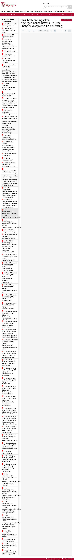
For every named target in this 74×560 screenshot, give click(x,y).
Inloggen (68, 559)
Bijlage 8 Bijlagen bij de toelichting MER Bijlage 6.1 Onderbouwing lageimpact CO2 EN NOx (9, 315)
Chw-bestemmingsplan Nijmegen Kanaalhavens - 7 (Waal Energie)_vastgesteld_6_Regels (10, 223)
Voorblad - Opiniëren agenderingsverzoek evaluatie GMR (8, 86)
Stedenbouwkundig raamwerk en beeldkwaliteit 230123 (9, 236)
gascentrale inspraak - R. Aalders (8, 55)
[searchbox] (55, 7)
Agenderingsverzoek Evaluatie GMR (8, 93)
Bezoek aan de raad (13, 11)
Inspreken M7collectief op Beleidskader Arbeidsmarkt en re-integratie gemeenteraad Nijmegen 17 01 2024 (9, 44)
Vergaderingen (24, 11)
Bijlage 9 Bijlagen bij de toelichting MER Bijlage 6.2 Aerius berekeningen (9, 324)
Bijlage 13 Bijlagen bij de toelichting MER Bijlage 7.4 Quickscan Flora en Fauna (9, 362)
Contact (70, 11)
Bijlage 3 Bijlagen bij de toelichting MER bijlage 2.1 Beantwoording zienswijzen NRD (9, 266)
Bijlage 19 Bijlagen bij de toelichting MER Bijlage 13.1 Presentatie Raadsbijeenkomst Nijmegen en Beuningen (9, 420)
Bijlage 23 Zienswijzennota (7, 452)
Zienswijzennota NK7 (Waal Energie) (8, 540)
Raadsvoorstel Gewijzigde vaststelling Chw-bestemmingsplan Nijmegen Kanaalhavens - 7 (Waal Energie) (9, 203)
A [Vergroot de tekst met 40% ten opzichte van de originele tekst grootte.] (71, 15)
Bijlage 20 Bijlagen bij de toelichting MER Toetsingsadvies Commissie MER (9, 429)
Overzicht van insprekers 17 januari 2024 (8, 30)
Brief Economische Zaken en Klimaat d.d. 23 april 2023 (9, 545)
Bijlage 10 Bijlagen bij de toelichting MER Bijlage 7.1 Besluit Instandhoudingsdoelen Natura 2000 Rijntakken (9, 333)
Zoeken (45, 4)
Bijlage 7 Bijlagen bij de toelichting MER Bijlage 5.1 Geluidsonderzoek (9, 305)
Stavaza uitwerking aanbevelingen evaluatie (9, 117)
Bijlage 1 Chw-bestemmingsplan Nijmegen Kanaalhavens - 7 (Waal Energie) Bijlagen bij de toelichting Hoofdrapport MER (9, 246)
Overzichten (34, 11)
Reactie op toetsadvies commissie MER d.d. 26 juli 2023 (9, 552)
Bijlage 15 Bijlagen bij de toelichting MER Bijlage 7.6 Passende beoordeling (9, 380)
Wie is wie (42, 11)
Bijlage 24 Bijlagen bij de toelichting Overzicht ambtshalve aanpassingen (9, 458)
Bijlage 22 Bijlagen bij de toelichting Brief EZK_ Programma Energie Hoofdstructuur (9, 445)
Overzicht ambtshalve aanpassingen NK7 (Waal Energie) (10, 533)
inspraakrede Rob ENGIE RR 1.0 (9, 66)
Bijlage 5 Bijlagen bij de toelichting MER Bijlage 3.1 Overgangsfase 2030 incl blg (9, 288)
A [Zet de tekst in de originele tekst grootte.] (66, 15)
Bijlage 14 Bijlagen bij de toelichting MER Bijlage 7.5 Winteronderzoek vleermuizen (9, 371)
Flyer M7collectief (9, 51)
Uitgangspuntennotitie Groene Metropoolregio (9, 171)
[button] (70, 7)
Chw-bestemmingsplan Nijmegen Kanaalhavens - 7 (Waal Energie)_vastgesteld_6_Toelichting (10, 213)
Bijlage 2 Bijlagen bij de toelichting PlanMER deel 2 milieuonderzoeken (9, 257)
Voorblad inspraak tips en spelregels (9, 25)
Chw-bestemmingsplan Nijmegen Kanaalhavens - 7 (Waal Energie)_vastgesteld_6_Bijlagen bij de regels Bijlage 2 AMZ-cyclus (10, 493)
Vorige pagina (66, 19)
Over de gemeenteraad (60, 11)
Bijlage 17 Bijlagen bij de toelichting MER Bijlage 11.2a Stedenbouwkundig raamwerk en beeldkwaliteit (9, 401)
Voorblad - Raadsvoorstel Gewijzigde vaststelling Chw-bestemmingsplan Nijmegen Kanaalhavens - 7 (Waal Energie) (9, 192)
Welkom (3, 11)
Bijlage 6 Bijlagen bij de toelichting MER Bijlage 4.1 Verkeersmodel (9, 297)
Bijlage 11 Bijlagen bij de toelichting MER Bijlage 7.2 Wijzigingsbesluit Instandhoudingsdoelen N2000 (10, 344)
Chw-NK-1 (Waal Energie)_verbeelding (8, 231)
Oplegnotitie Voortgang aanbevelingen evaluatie (9, 112)
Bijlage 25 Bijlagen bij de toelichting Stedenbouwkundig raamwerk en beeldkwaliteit (9, 467)
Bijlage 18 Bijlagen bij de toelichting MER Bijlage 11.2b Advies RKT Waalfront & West (9, 411)
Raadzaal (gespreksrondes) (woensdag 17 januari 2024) (33, 14)
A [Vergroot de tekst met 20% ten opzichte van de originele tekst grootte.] (68, 15)
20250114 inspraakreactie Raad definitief (8, 60)
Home (12, 14)
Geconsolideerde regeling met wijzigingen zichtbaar (9, 164)
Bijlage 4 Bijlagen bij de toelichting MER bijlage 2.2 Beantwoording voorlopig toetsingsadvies (9, 277)
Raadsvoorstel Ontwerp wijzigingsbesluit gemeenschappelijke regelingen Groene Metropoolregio (8, 146)
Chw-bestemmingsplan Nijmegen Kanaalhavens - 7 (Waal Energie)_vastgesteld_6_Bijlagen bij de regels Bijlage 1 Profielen (10, 479)
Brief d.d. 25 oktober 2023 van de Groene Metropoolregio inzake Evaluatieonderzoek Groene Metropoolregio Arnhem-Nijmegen (9, 103)
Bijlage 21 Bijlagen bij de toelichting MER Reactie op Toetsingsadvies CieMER (9, 437)
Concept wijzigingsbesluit (7, 159)
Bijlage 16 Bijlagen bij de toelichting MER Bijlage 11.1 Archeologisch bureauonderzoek (9, 390)
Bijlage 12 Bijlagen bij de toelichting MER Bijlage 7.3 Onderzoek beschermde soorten (9, 354)
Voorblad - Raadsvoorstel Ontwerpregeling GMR (9, 137)
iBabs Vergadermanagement (54, 559)
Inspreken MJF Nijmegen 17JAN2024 (8, 36)
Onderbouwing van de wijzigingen (9, 154)
